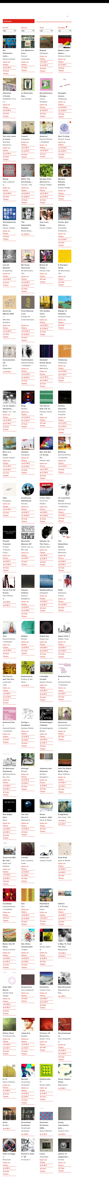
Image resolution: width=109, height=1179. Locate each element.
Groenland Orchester (27, 1075)
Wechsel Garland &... (27, 810)
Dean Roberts (64, 764)
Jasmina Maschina (46, 357)
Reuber (27, 400)
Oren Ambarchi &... (64, 1030)
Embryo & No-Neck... (27, 672)
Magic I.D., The (9, 401)
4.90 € (61, 693)
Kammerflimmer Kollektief (46, 132)
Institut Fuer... (46, 981)
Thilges (27, 939)
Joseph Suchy (46, 851)
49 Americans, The (27, 262)
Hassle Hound (9, 448)
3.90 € (43, 1134)
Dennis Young (64, 130)
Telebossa (64, 89)
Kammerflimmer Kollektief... (64, 495)
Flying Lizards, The (46, 403)
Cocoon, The (27, 175)
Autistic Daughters (27, 587)
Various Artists (9, 47)
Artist (5, 27)
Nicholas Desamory (9, 133)
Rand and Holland (9, 854)
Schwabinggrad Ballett (46, 719)
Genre (24, 27)
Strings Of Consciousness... (27, 309)
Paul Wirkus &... (9, 587)
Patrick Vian (46, 261)
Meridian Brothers (9, 309)
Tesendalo (46, 1148)
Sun (27, 897)
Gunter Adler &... (46, 939)
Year (42, 27)
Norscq (27, 493)
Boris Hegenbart (9, 357)
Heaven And (46, 449)
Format (61, 27)
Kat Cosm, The (64, 808)
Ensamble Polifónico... (64, 219)
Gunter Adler (46, 1075)
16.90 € (25, 515)
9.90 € (25, 512)
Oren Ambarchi (27, 981)
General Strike (64, 306)
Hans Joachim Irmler (27, 853)
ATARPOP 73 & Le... (9, 90)
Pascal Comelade (27, 47)
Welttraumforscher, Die (9, 765)
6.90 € (43, 62)
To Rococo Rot (9, 1027)
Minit (9, 810)
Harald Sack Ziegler (9, 984)
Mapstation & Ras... (64, 983)
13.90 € (62, 111)
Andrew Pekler (27, 718)
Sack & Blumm (64, 851)
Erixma (64, 1149)
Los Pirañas (27, 89)
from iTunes (6, 72)
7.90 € (25, 148)
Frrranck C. (27, 1149)
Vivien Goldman (46, 90)
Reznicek (9, 1149)
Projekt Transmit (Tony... (9, 539)
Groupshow (9, 261)
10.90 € (7, 279)
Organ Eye (46, 630)
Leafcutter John (9, 673)
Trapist (46, 306)
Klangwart (46, 44)
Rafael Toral (64, 630)
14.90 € (44, 65)
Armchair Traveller (64, 403)
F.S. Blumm (64, 897)
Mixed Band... (27, 219)
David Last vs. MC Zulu (27, 538)
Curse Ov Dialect (46, 493)
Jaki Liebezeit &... (9, 175)
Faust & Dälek (46, 810)
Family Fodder (46, 175)
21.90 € (7, 67)
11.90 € (26, 374)
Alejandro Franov (64, 586)
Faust (46, 899)
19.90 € (7, 110)
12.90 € (62, 107)
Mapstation (64, 939)
